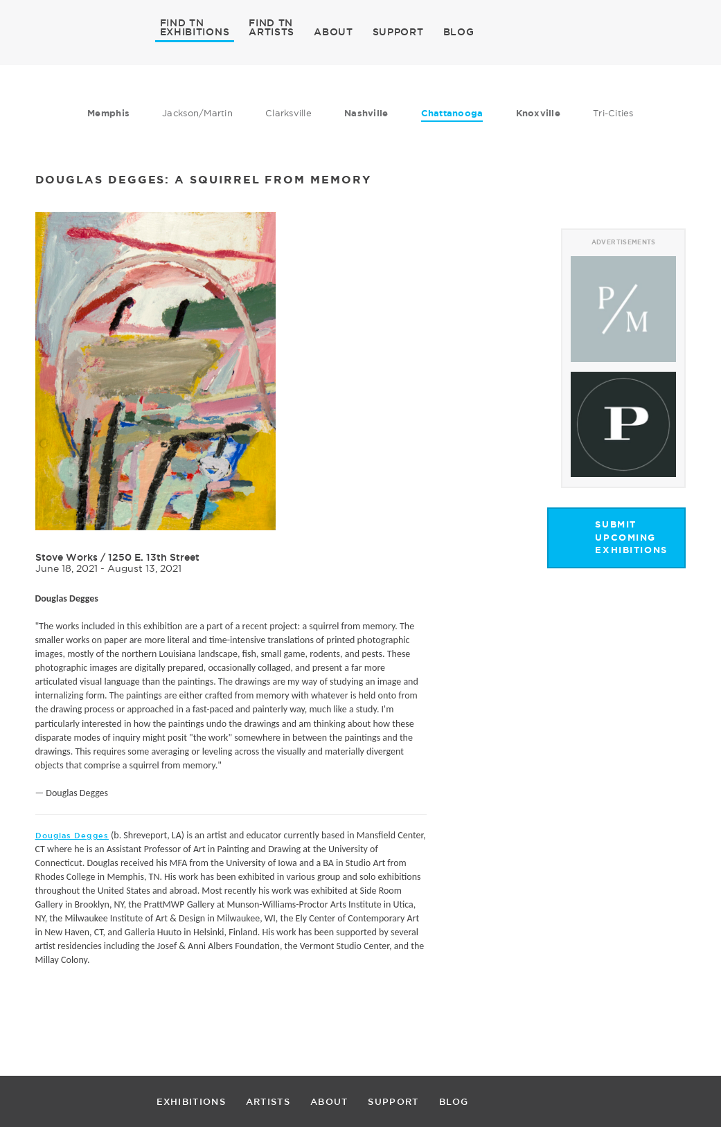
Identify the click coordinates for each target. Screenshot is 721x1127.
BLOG (458, 31)
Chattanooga (452, 113)
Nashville (366, 113)
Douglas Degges (72, 835)
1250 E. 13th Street (153, 557)
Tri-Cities (613, 113)
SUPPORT (398, 31)
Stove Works (66, 557)
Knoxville (538, 113)
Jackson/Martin (197, 113)
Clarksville (288, 113)
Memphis (108, 113)
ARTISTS (271, 31)
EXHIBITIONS (195, 31)
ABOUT (333, 31)
